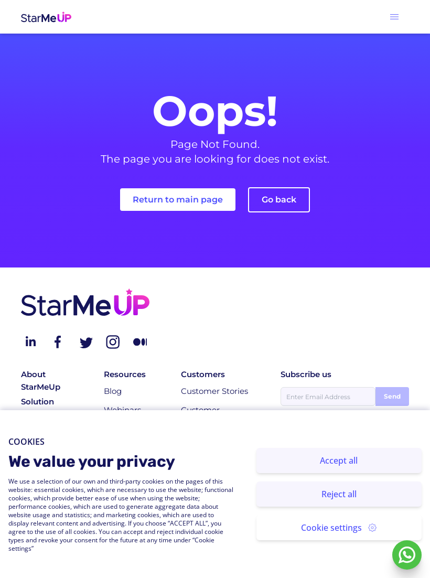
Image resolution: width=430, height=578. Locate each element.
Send (392, 396)
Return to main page (178, 200)
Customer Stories (214, 391)
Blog (113, 391)
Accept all (339, 460)
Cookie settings (339, 527)
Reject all (339, 494)
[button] (394, 17)
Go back (279, 200)
